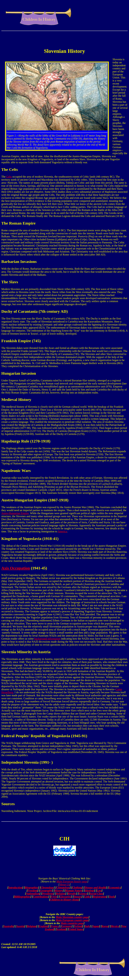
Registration (99, 896)
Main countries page (72, 923)
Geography (46, 890)
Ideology (89, 890)
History (59, 890)
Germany (66, 926)
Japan (95, 926)
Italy (87, 926)
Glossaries (65, 896)
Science (83, 893)
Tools (112, 896)
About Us (64, 884)
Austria (20, 926)
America (62, 531)
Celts (9, 176)
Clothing (77, 887)
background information (47, 638)
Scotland (61, 929)
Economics (115, 887)
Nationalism (32, 893)
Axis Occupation (15, 568)
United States (76, 929)
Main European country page (72, 920)
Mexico (115, 926)
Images (78, 896)
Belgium (31, 926)
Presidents (47, 893)
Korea (105, 926)
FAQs (54, 896)
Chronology (47, 887)
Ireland (78, 926)
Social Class (96, 893)
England (43, 926)
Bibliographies (22, 896)
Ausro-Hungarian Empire (15, 513)
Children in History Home (64, 899)
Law (99, 890)
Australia (9, 926)
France (55, 926)
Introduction (15, 887)
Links (87, 896)
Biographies (31, 887)
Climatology (63, 887)
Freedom (33, 890)
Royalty (72, 893)
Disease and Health (95, 887)
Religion (60, 893)
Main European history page (71, 881)
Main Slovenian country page (72, 917)
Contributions (40, 896)
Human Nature (73, 890)
